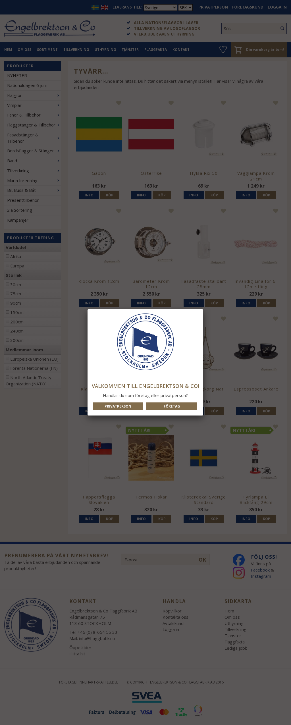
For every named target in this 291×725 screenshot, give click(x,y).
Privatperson (118, 406)
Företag (172, 406)
